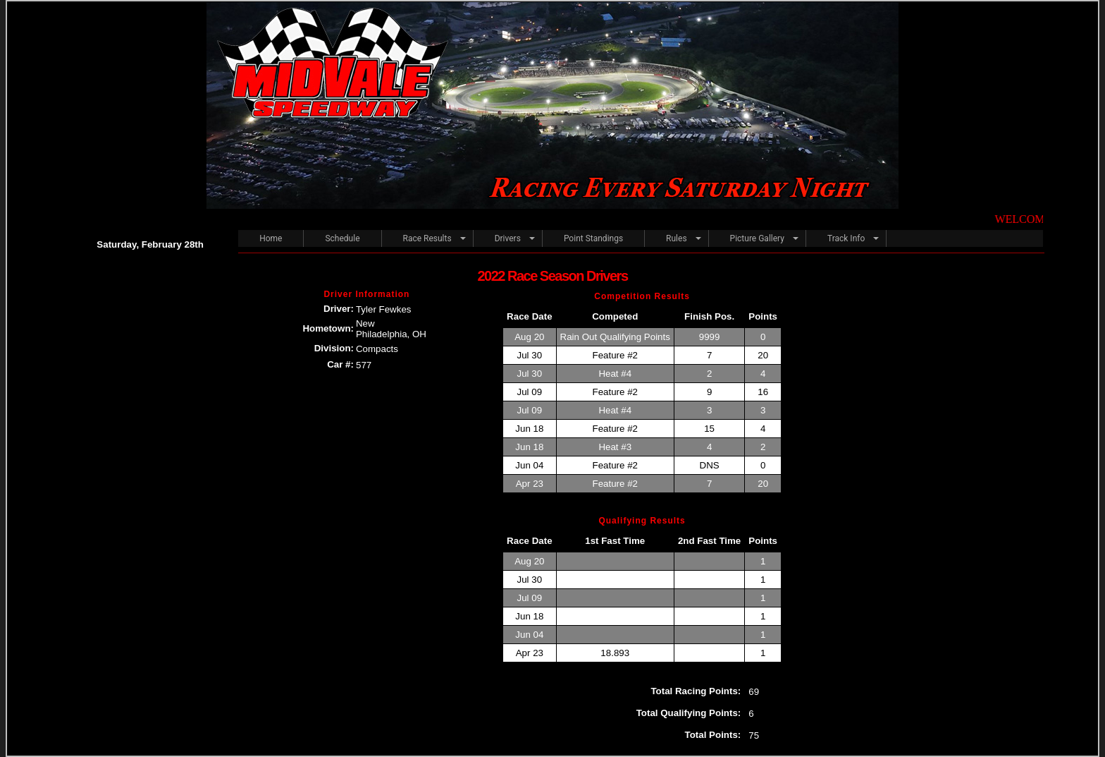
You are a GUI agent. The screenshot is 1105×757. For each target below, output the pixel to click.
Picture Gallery (757, 238)
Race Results (427, 238)
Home (270, 238)
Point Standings (593, 238)
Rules (676, 238)
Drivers (508, 238)
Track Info (846, 238)
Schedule (342, 238)
